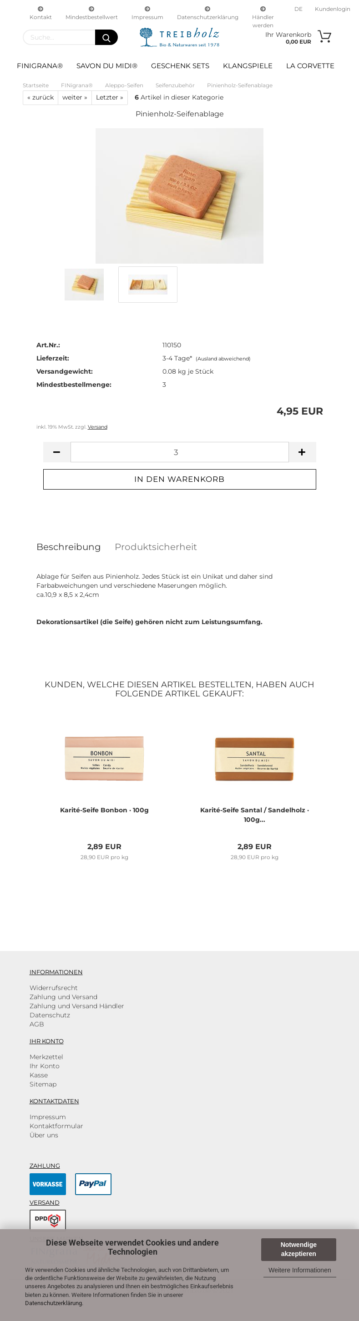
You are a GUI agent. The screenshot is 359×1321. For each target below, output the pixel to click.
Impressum (147, 12)
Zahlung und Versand (63, 997)
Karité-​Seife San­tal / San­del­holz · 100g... (254, 815)
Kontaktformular (56, 1126)
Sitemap (43, 1084)
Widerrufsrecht (54, 988)
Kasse (39, 1075)
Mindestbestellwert (92, 12)
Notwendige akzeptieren (299, 1249)
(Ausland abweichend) (223, 358)
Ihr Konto (45, 1066)
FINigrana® (40, 65)
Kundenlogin (331, 8)
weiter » (74, 97)
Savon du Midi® (106, 65)
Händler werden (263, 12)
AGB (37, 1024)
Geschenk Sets (180, 65)
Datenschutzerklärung (53, 1303)
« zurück (40, 97)
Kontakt (41, 12)
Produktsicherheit (156, 546)
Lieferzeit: (52, 358)
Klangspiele (248, 65)
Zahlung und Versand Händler (77, 1006)
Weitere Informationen (299, 1270)
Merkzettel (46, 1057)
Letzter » (109, 97)
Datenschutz (50, 1015)
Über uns (44, 1135)
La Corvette (310, 65)
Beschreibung (68, 546)
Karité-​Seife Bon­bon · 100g (104, 810)
